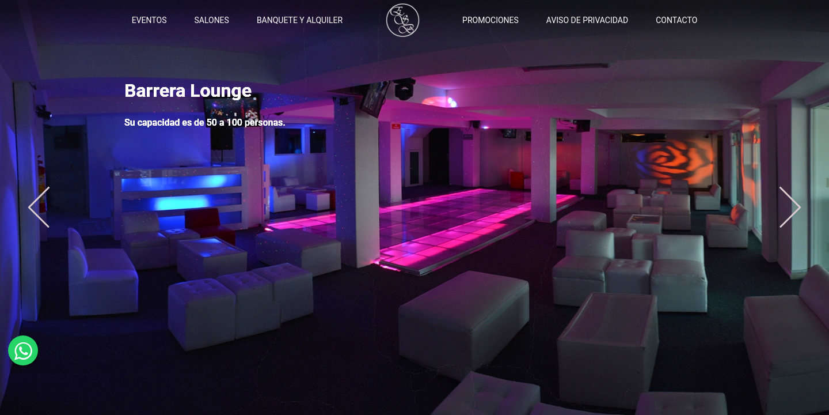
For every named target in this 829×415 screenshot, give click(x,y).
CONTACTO (676, 20)
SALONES (211, 20)
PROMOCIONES (490, 20)
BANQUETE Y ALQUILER (300, 20)
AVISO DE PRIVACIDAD (587, 20)
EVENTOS (149, 20)
